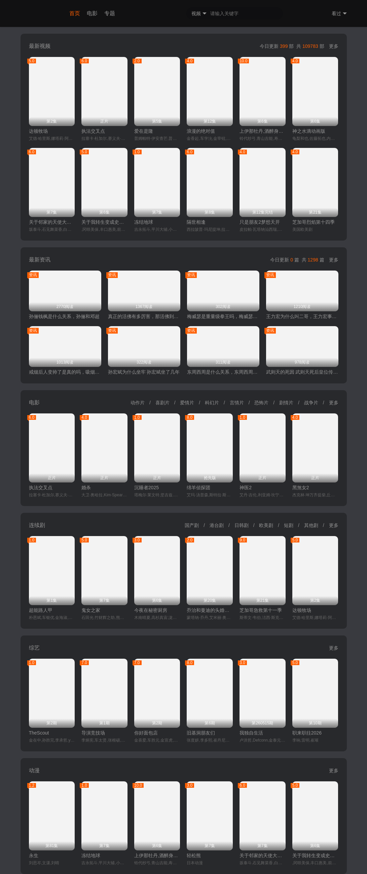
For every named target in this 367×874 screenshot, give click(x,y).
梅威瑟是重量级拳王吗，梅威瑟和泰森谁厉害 (223, 316)
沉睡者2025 (146, 487)
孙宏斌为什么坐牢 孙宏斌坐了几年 (144, 372)
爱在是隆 (143, 131)
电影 (92, 13)
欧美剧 (266, 525)
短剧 (288, 525)
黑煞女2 (300, 487)
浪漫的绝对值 (201, 131)
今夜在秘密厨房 (150, 610)
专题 (109, 13)
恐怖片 (261, 402)
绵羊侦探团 (198, 487)
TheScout (39, 733)
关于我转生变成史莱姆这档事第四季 (104, 222)
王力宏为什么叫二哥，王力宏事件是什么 (302, 316)
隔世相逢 (196, 222)
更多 (333, 46)
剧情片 (286, 402)
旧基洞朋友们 (201, 733)
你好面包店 (146, 733)
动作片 (138, 402)
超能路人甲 (40, 610)
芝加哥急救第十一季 (261, 610)
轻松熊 (194, 855)
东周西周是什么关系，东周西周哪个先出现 (223, 372)
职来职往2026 (307, 733)
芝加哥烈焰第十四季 (313, 222)
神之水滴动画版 (308, 131)
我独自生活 (251, 733)
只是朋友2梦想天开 (260, 222)
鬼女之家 (90, 610)
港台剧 (217, 525)
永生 (33, 855)
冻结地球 (143, 222)
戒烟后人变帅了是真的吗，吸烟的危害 (65, 372)
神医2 (246, 487)
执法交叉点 (93, 131)
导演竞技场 (93, 733)
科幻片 (212, 402)
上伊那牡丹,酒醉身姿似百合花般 (263, 131)
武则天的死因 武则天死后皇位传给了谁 (302, 372)
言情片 (237, 402)
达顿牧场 (38, 131)
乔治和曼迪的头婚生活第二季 (210, 610)
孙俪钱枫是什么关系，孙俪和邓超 (64, 316)
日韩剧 (241, 525)
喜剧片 (162, 402)
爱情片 (187, 402)
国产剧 (192, 525)
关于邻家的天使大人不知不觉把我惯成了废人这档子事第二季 (52, 222)
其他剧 (311, 525)
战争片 (311, 402)
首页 (74, 13)
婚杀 (86, 487)
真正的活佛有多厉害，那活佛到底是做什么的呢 (144, 316)
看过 (339, 14)
